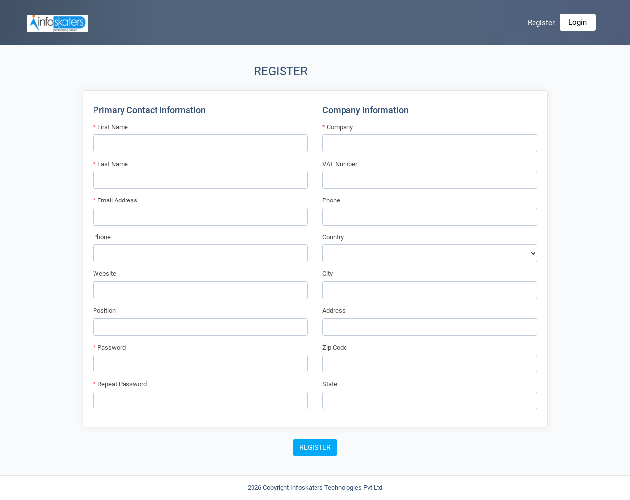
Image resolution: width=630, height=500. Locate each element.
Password (109, 347)
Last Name (110, 163)
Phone (102, 237)
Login (577, 22)
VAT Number (339, 163)
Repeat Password (120, 384)
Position (104, 310)
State (329, 384)
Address (334, 310)
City (327, 273)
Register (541, 22)
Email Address (115, 200)
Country (333, 237)
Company (337, 127)
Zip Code (334, 347)
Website (104, 273)
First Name (110, 127)
